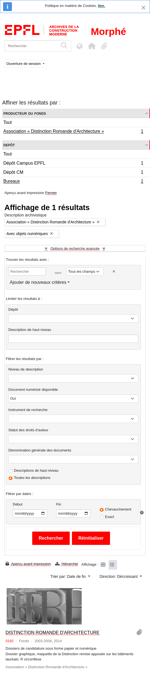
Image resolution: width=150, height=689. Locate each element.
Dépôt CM (73, 173)
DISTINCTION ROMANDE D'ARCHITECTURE (52, 632)
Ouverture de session (24, 64)
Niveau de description (25, 369)
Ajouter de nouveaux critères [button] (38, 282)
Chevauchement (118, 509)
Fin (58, 504)
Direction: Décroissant (119, 576)
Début (17, 504)
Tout (7, 122)
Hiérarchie (66, 564)
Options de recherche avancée (74, 248)
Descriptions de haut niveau (36, 470)
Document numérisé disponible (33, 389)
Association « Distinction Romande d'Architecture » (73, 132)
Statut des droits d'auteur (28, 430)
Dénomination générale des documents (39, 450)
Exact (109, 517)
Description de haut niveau (29, 330)
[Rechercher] (31, 46)
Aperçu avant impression (28, 564)
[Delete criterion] (113, 271)
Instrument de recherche (28, 410)
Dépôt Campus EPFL (73, 164)
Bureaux (73, 182)
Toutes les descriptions (32, 478)
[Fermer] (143, 7)
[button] (92, 46)
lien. (101, 6)
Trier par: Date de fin (68, 576)
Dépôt (13, 309)
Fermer (51, 193)
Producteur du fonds (24, 113)
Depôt (9, 144)
